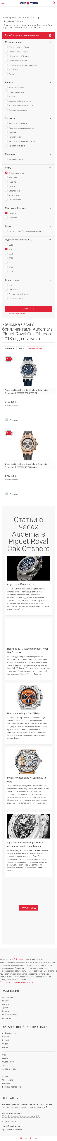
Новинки (6, 1083)
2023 (9, 262)
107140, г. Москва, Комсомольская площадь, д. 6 (24, 1107)
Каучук (10, 96)
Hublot (5, 1047)
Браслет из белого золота (18, 100)
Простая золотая (14, 136)
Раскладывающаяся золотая (19, 127)
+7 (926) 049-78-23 (10, 1121)
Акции (5, 1076)
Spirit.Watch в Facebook (12, 1129)
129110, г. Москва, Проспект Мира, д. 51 (21, 1116)
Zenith (5, 1065)
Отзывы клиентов (10, 1015)
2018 (9, 249)
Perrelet (5, 1058)
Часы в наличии (9, 1080)
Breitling (5, 1037)
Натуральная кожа (15, 91)
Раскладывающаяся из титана (20, 141)
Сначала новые (34, 348)
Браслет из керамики (16, 109)
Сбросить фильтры (16, 313)
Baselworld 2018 (14, 298)
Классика (11, 177)
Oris (4, 1055)
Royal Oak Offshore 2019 (20, 584)
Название (8, 348)
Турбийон (11, 181)
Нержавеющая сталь (16, 60)
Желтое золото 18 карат (17, 56)
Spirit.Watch (19, 959)
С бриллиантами (14, 172)
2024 (9, 267)
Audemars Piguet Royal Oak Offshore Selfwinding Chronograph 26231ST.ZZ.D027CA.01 (26, 391)
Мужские (11, 217)
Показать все (28, 908)
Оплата (5, 1004)
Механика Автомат (15, 159)
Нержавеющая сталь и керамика (21, 65)
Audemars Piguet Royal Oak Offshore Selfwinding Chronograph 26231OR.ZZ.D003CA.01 (26, 465)
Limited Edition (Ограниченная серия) (23, 231)
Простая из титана (15, 145)
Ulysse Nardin (8, 1062)
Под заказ (11, 289)
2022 (9, 258)
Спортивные (12, 190)
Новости (6, 1001)
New (9, 285)
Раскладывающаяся (16, 123)
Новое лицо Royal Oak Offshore (24, 713)
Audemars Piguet (9, 1033)
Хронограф (12, 195)
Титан (9, 73)
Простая (10, 132)
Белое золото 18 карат (16, 51)
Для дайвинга (13, 199)
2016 (9, 244)
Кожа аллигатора (14, 87)
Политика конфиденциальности (16, 982)
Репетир (10, 186)
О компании (7, 997)
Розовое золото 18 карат (17, 47)
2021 (9, 253)
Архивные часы (9, 1069)
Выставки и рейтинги (16, 294)
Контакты (6, 1018)
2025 (9, 271)
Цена (20, 348)
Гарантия (6, 1011)
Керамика (11, 69)
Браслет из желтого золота (19, 105)
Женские (10, 213)
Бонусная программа (11, 1087)
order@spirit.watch (11, 1126)
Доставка (6, 1008)
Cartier (5, 1044)
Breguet (5, 1040)
